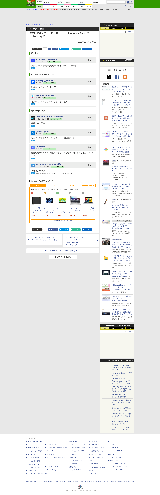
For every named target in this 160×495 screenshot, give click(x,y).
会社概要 (99, 481)
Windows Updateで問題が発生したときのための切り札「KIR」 (121, 402)
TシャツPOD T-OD (78, 451)
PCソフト (54, 185)
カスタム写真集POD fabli (119, 466)
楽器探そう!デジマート (78, 447)
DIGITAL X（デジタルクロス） (56, 457)
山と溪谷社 (72, 457)
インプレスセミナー (53, 454)
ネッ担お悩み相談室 (34, 461)
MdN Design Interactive (98, 467)
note (77, 49)
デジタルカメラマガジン (35, 467)
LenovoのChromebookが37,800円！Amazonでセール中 (122, 168)
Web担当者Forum (33, 447)
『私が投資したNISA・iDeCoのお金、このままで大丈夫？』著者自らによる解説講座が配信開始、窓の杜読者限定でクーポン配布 (122, 228)
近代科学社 (72, 467)
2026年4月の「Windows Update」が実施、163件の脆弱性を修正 (122, 367)
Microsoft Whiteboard (46, 59)
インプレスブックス (53, 466)
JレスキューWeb (96, 454)
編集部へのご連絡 (73, 481)
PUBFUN (111, 454)
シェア (55, 49)
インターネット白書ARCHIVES (37, 474)
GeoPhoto (41, 146)
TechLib (93, 473)
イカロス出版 (93, 441)
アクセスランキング (113, 25)
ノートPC (37, 185)
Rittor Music (73, 441)
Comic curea (114, 447)
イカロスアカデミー (97, 457)
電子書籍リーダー (88, 185)
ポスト (39, 49)
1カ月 (129, 28)
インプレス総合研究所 (35, 451)
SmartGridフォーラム (53, 444)
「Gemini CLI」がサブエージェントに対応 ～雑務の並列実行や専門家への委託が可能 (122, 312)
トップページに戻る (63, 257)
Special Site (110, 60)
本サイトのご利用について (34, 481)
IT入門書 (71, 185)
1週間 (121, 28)
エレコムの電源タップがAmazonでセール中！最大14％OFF (121, 207)
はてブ (66, 49)
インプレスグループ (110, 481)
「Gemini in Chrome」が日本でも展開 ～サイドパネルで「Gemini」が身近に (122, 186)
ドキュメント (93, 9)
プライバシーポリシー (87, 481)
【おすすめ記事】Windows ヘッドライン (119, 360)
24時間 (113, 28)
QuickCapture (42, 131)
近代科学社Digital (77, 470)
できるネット (32, 470)
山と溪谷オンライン (78, 460)
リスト (45, 49)
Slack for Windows (45, 95)
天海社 (113, 444)
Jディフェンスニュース (98, 447)
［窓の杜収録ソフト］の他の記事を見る (63, 251)
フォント (114, 9)
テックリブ (92, 470)
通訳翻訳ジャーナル (97, 451)
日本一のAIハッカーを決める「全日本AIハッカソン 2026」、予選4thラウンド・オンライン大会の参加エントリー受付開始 (122, 300)
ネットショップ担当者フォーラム (57, 447)
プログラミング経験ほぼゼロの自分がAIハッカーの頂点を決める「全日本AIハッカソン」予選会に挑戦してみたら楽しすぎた (122, 247)
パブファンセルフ (116, 457)
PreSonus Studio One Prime (49, 117)
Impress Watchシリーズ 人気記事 (118, 325)
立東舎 (74, 454)
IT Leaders (31, 454)
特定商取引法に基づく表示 (126, 481)
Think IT (30, 444)
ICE (109, 441)
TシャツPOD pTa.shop (118, 463)
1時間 (104, 28)
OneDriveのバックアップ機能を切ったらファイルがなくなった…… (122, 416)
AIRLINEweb (95, 444)
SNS (101, 9)
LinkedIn (88, 49)
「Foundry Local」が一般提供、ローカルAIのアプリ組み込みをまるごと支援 (122, 389)
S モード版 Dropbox (45, 80)
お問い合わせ (48, 481)
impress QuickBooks (117, 451)
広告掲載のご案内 (60, 481)
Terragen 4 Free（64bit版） (49, 164)
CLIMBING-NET (76, 464)
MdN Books (94, 464)
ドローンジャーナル (34, 457)
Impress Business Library (54, 451)
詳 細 (89, 60)
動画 (107, 9)
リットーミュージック (78, 444)
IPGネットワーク (113, 460)
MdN (90, 461)
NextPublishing (51, 470)
